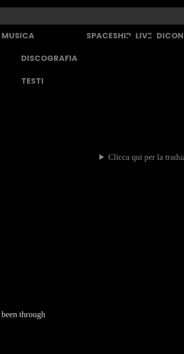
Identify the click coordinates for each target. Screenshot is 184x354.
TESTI (32, 81)
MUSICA (17, 35)
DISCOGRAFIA (49, 58)
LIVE (143, 35)
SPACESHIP (108, 35)
